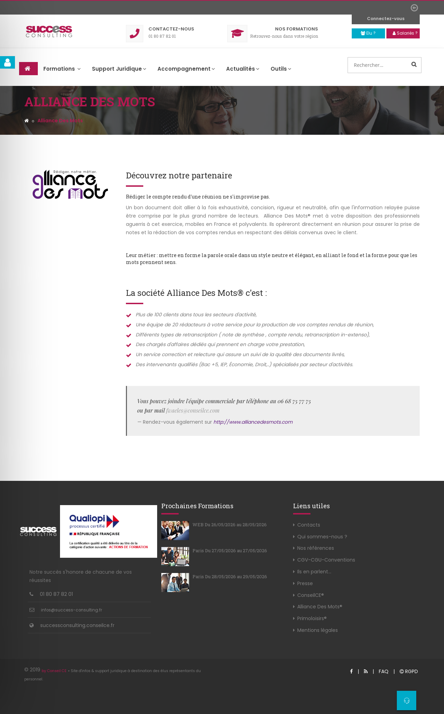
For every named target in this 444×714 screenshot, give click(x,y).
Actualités (242, 68)
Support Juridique (119, 68)
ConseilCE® (310, 595)
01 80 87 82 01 (56, 594)
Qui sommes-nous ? (322, 536)
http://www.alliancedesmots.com (252, 421)
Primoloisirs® (312, 618)
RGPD (409, 671)
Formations (296, 29)
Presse (305, 583)
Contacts (308, 524)
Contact (171, 29)
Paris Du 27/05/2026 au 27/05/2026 (230, 550)
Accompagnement (186, 68)
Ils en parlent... (314, 571)
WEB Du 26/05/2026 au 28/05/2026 (230, 524)
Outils (281, 68)
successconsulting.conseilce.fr (77, 625)
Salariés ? (405, 33)
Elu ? (368, 33)
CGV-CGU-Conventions (326, 559)
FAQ (383, 671)
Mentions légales (317, 630)
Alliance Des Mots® (319, 606)
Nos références (315, 548)
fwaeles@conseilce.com (193, 410)
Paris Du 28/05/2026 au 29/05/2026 (230, 576)
